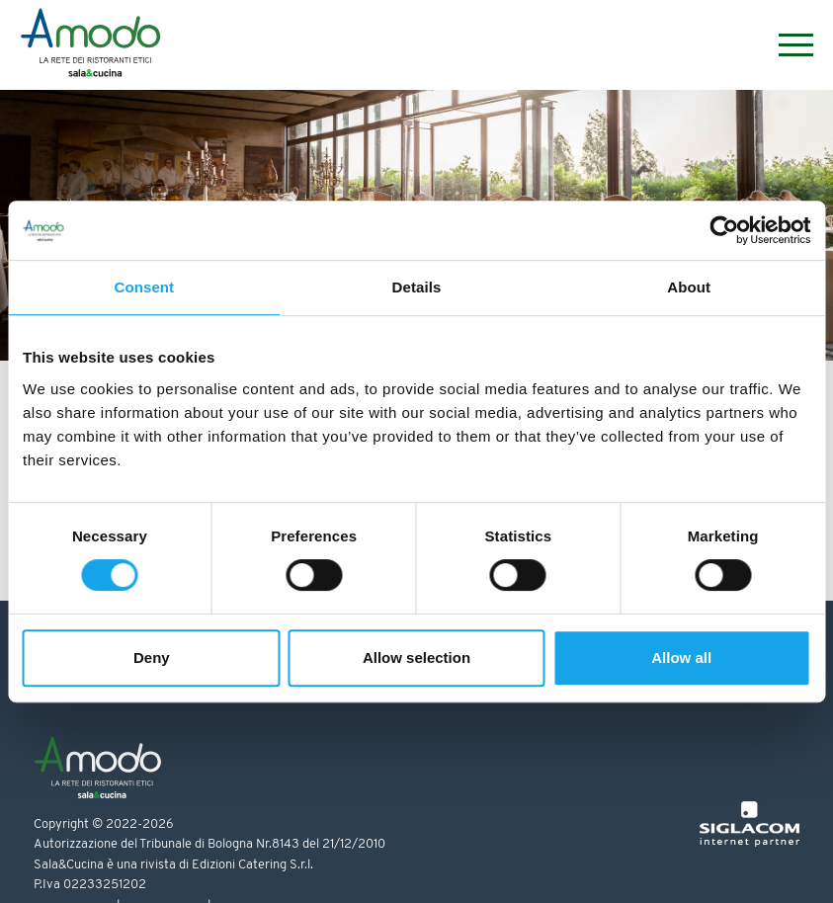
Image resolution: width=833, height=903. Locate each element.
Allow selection (416, 657)
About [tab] (688, 287)
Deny (151, 657)
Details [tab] (417, 287)
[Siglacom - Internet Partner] (749, 843)
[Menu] (786, 45)
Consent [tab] (144, 287)
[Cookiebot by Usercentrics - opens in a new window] (723, 230)
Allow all (681, 657)
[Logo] (90, 45)
